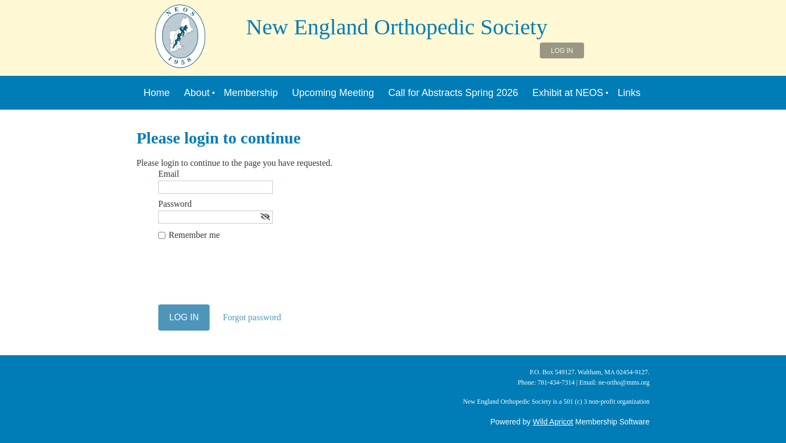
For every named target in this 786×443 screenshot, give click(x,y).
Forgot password (252, 317)
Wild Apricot (553, 421)
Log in (562, 51)
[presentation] (241, 277)
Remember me (194, 235)
